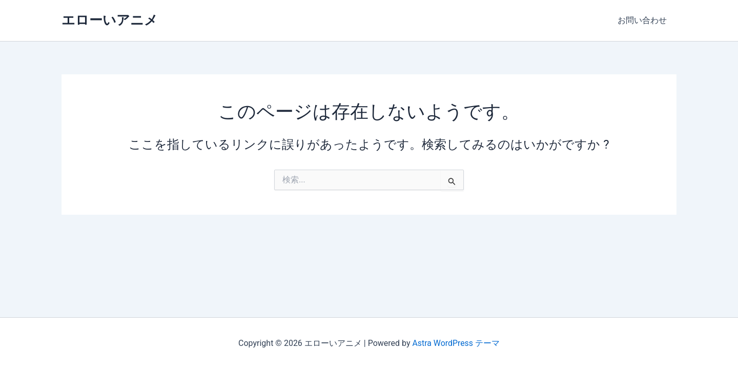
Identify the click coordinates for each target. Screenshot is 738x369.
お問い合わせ (643, 20)
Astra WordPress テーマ (456, 343)
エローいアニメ (109, 20)
